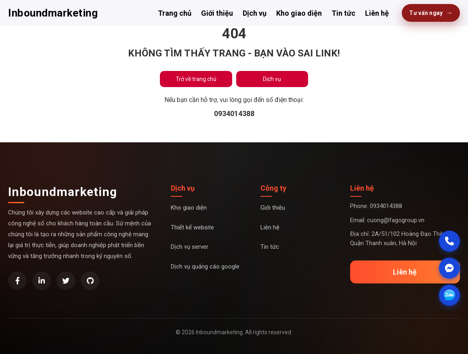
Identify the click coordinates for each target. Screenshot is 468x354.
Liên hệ (377, 13)
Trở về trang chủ (196, 79)
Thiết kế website (192, 227)
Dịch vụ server (189, 246)
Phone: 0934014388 (376, 206)
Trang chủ (174, 13)
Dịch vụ (255, 13)
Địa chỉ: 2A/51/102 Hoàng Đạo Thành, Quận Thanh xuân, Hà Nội (400, 238)
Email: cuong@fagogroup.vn (387, 220)
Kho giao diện (299, 13)
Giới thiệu (217, 13)
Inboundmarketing (53, 13)
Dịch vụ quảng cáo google (205, 266)
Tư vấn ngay (431, 13)
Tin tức (343, 13)
